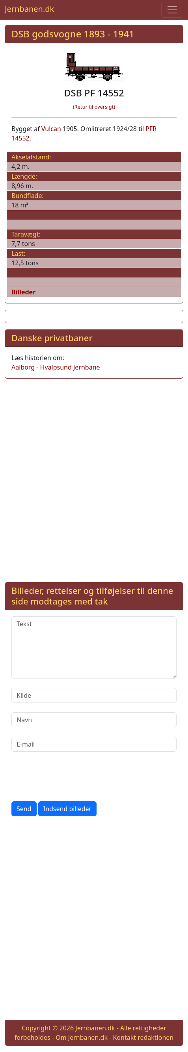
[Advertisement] (94, 479)
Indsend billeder (67, 808)
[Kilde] (94, 695)
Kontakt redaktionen (143, 1037)
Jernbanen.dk (29, 9)
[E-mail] (94, 744)
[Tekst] (94, 647)
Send (24, 808)
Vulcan (51, 128)
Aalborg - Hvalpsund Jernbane (55, 367)
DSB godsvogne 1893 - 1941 (72, 34)
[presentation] (71, 776)
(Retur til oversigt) (94, 106)
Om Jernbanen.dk (82, 1037)
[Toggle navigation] (172, 10)
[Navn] (94, 719)
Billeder (23, 292)
